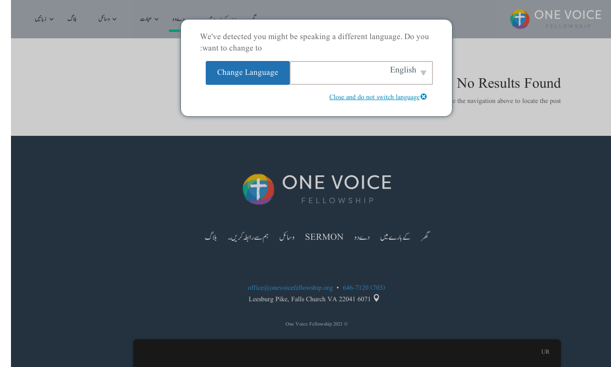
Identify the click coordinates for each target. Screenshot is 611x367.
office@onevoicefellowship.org (279, 288)
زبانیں (29, 20)
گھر (413, 239)
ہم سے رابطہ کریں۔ (237, 239)
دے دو (167, 20)
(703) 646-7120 (353, 288)
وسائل (93, 20)
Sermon (313, 239)
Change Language (236, 72)
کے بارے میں (384, 239)
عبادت (134, 20)
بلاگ (60, 20)
